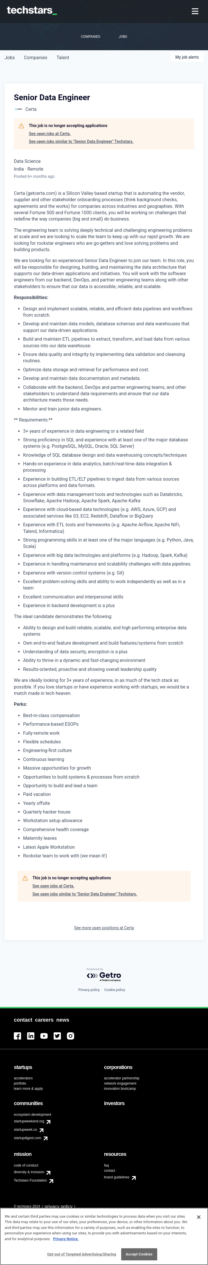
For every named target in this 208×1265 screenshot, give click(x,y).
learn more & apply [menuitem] (28, 1089)
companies (35, 57)
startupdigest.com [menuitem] (27, 1138)
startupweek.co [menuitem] (25, 1130)
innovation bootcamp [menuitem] (120, 1089)
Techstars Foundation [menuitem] (30, 1180)
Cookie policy (114, 990)
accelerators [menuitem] (23, 1078)
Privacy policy (89, 990)
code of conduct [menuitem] (26, 1165)
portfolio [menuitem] (20, 1083)
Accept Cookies (139, 1256)
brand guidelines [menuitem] (117, 1177)
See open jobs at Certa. (50, 133)
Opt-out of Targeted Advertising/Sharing (81, 1256)
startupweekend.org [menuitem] (29, 1121)
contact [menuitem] (109, 1171)
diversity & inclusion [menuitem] (29, 1172)
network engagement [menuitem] (120, 1083)
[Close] (198, 1218)
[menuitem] (195, 12)
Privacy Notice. (66, 1240)
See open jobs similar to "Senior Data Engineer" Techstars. (81, 141)
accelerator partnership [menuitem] (122, 1078)
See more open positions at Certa (104, 928)
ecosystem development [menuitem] (32, 1115)
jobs (10, 57)
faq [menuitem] (106, 1165)
